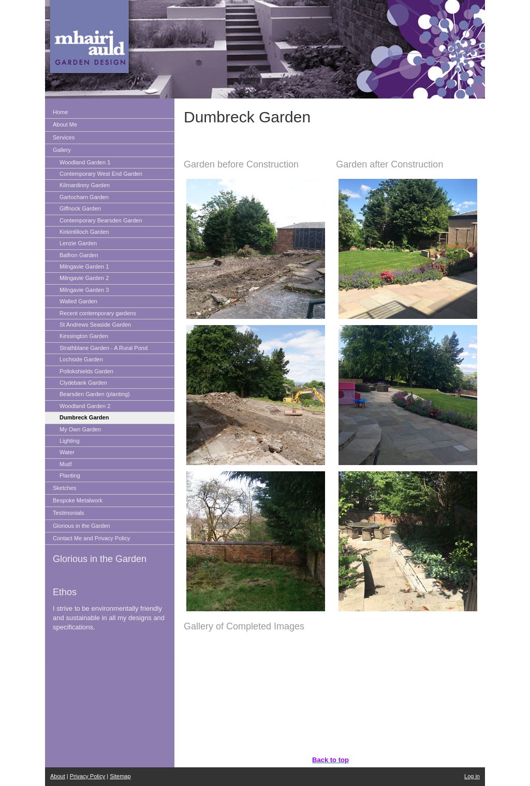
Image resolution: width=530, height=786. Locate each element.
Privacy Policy (87, 776)
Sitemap (120, 776)
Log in (472, 776)
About (57, 776)
